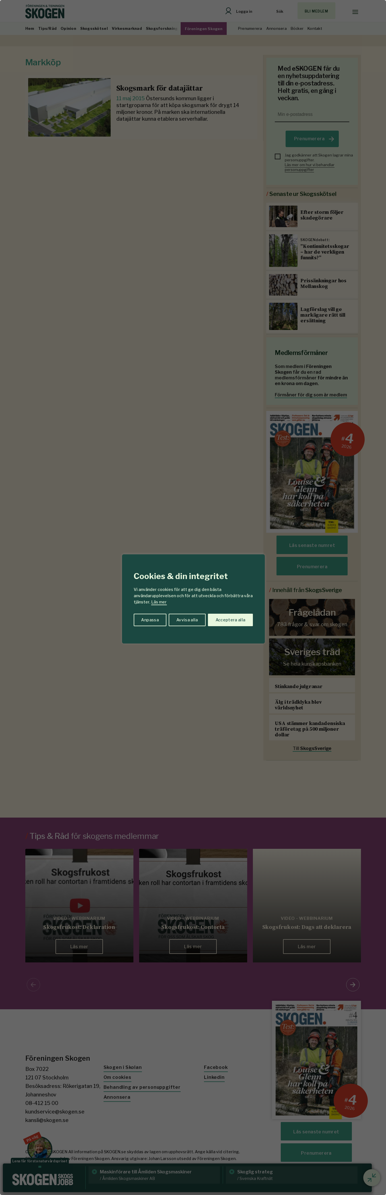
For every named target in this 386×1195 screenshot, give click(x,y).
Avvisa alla (187, 619)
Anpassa (149, 619)
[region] (193, 597)
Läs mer (159, 601)
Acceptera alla (230, 619)
